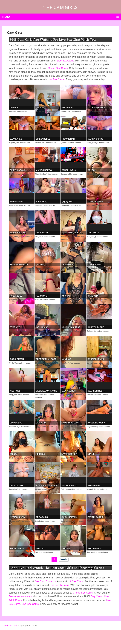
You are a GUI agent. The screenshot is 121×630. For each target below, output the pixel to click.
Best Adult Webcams (20, 596)
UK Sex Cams (75, 581)
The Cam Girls (60, 7)
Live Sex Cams (65, 60)
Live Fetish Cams (59, 585)
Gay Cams (97, 596)
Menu (6, 16)
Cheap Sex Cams (58, 68)
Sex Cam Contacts (45, 581)
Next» (63, 559)
